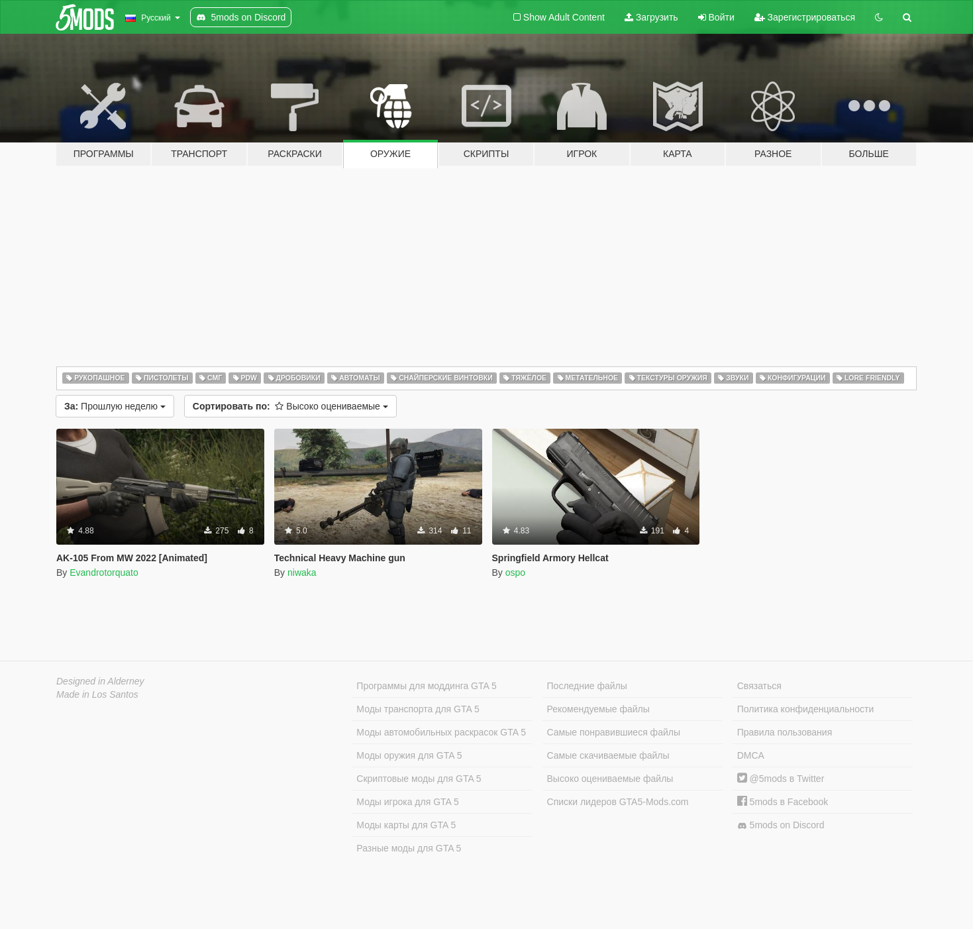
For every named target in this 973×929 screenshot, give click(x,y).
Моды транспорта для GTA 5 (417, 709)
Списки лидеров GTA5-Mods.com (618, 801)
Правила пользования (785, 732)
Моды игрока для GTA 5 (407, 801)
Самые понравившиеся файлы (613, 732)
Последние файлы (587, 686)
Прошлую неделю (115, 406)
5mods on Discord (781, 825)
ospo (515, 572)
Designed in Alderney (100, 681)
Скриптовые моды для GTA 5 (418, 778)
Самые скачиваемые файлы (608, 755)
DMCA (750, 755)
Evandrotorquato (104, 572)
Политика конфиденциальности (805, 709)
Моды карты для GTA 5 (406, 825)
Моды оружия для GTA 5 (409, 755)
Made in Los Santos (97, 694)
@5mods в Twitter (781, 779)
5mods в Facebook (783, 802)
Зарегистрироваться (804, 17)
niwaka (302, 572)
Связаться (759, 686)
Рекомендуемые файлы (598, 709)
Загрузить (651, 17)
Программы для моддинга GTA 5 (426, 686)
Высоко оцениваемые (290, 406)
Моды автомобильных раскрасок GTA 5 (441, 732)
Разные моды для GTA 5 (408, 848)
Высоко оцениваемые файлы (610, 778)
